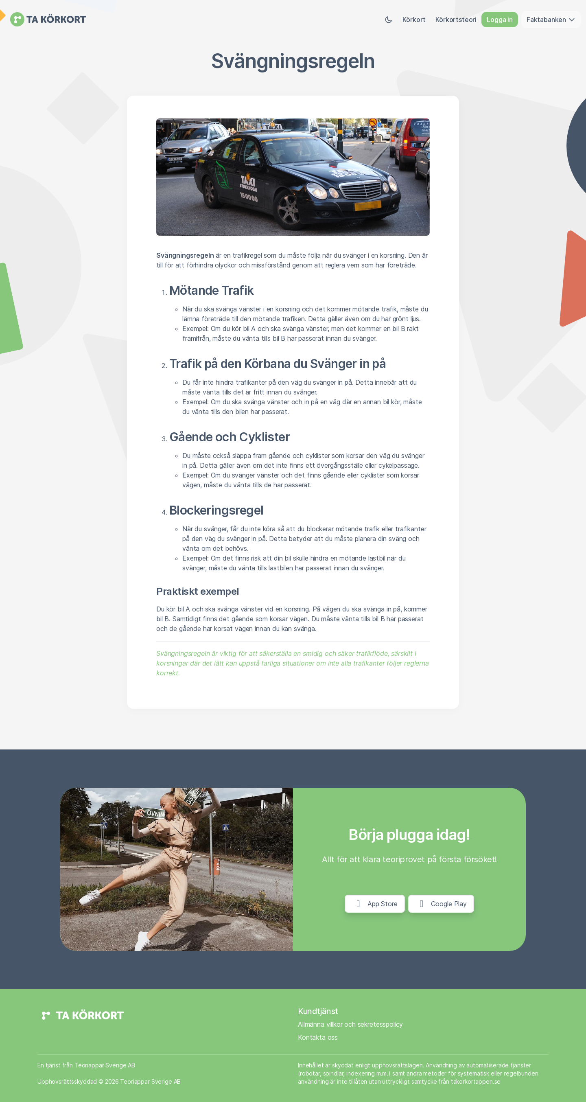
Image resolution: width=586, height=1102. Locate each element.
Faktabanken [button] (551, 19)
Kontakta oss (318, 1037)
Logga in (500, 19)
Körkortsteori (456, 19)
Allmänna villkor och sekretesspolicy (350, 1024)
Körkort (414, 19)
